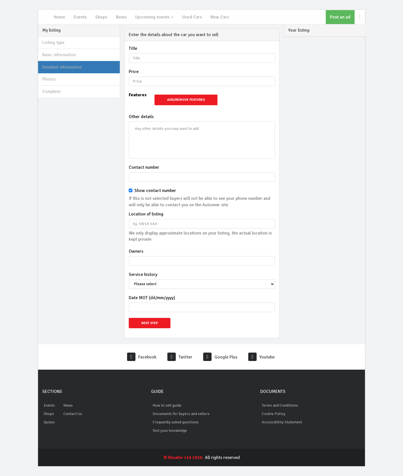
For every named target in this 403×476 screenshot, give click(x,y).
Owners (136, 251)
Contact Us (72, 413)
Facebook (141, 357)
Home (59, 17)
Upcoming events (154, 17)
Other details (141, 116)
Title (133, 48)
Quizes (49, 422)
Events (80, 17)
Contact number (144, 167)
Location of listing (146, 214)
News (121, 17)
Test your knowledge (170, 430)
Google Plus (220, 357)
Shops (101, 17)
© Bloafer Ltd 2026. (183, 457)
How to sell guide (167, 405)
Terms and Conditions (280, 405)
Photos (49, 79)
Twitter (179, 357)
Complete (51, 91)
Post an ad (340, 17)
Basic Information (59, 55)
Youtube (261, 357)
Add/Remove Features (186, 100)
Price (134, 71)
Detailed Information (62, 67)
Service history (143, 274)
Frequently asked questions (176, 422)
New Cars (219, 17)
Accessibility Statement (282, 422)
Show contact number (155, 190)
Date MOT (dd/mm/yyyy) (152, 298)
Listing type (53, 42)
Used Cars (192, 17)
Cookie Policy (273, 413)
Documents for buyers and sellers (181, 413)
